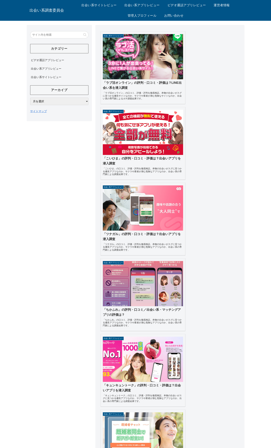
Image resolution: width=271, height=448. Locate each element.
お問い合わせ (157, 423)
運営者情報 (109, 423)
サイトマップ (38, 111)
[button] (85, 35)
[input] (59, 34)
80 (179, 394)
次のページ (170, 382)
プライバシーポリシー (132, 423)
